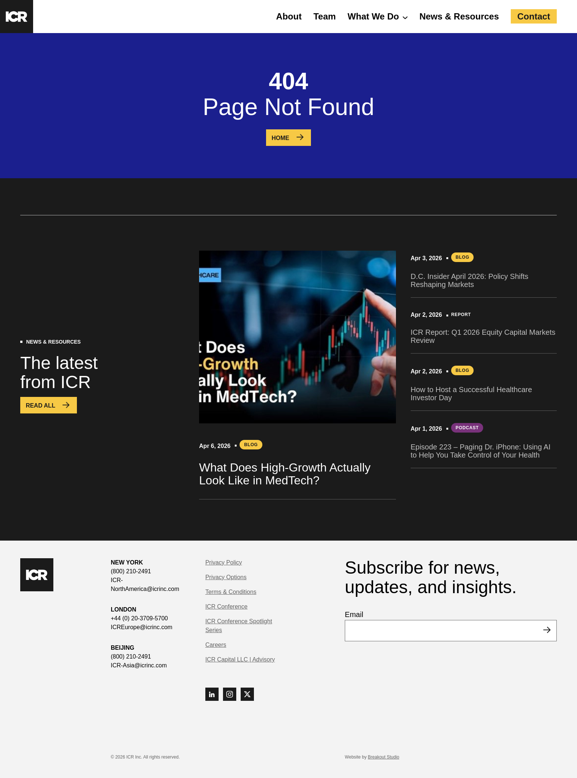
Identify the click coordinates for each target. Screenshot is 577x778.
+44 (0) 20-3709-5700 (139, 618)
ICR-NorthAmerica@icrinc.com (145, 584)
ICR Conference (226, 606)
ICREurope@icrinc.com (141, 627)
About (288, 16)
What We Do (373, 16)
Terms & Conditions (230, 592)
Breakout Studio (383, 757)
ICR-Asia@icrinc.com (139, 665)
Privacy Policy (223, 562)
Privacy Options (226, 577)
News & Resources (459, 16)
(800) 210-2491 (131, 571)
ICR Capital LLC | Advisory (240, 659)
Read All (40, 405)
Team (325, 16)
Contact (533, 16)
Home (280, 138)
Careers (215, 645)
